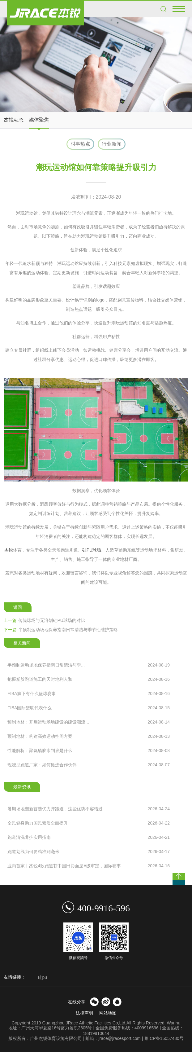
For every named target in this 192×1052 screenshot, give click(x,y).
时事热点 (80, 144)
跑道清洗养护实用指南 (88, 837)
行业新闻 (112, 144)
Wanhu (174, 1022)
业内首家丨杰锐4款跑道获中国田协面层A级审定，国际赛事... (88, 865)
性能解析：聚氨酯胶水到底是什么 (88, 750)
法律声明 (84, 1012)
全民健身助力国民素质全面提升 (88, 823)
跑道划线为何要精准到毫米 (88, 851)
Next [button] (184, 978)
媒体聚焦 (39, 119)
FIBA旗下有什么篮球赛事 (88, 693)
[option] (96, 64)
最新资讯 (22, 786)
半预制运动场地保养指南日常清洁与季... (88, 665)
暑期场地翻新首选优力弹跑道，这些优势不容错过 (88, 808)
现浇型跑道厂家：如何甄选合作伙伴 (88, 764)
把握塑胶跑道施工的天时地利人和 (88, 679)
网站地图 (108, 1012)
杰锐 (8, 550)
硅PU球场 (91, 550)
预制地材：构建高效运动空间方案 (88, 736)
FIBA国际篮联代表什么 (88, 707)
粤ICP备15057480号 (164, 1038)
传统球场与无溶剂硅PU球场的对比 (44, 620)
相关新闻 (22, 642)
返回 (17, 607)
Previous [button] (32, 978)
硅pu (42, 977)
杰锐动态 (13, 119)
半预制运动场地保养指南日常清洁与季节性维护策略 (61, 629)
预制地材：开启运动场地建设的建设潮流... (88, 722)
